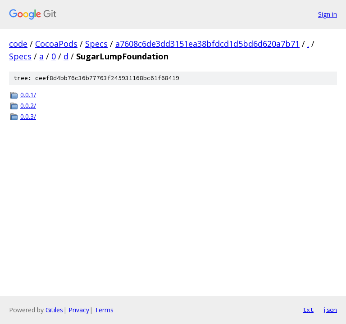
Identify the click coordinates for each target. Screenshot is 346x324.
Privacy (78, 310)
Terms (104, 310)
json (330, 310)
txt (308, 310)
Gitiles (54, 310)
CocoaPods (56, 43)
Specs (96, 43)
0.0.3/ (28, 116)
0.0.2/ (28, 105)
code (18, 43)
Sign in (327, 14)
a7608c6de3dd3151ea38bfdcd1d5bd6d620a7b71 (207, 43)
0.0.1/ (28, 94)
